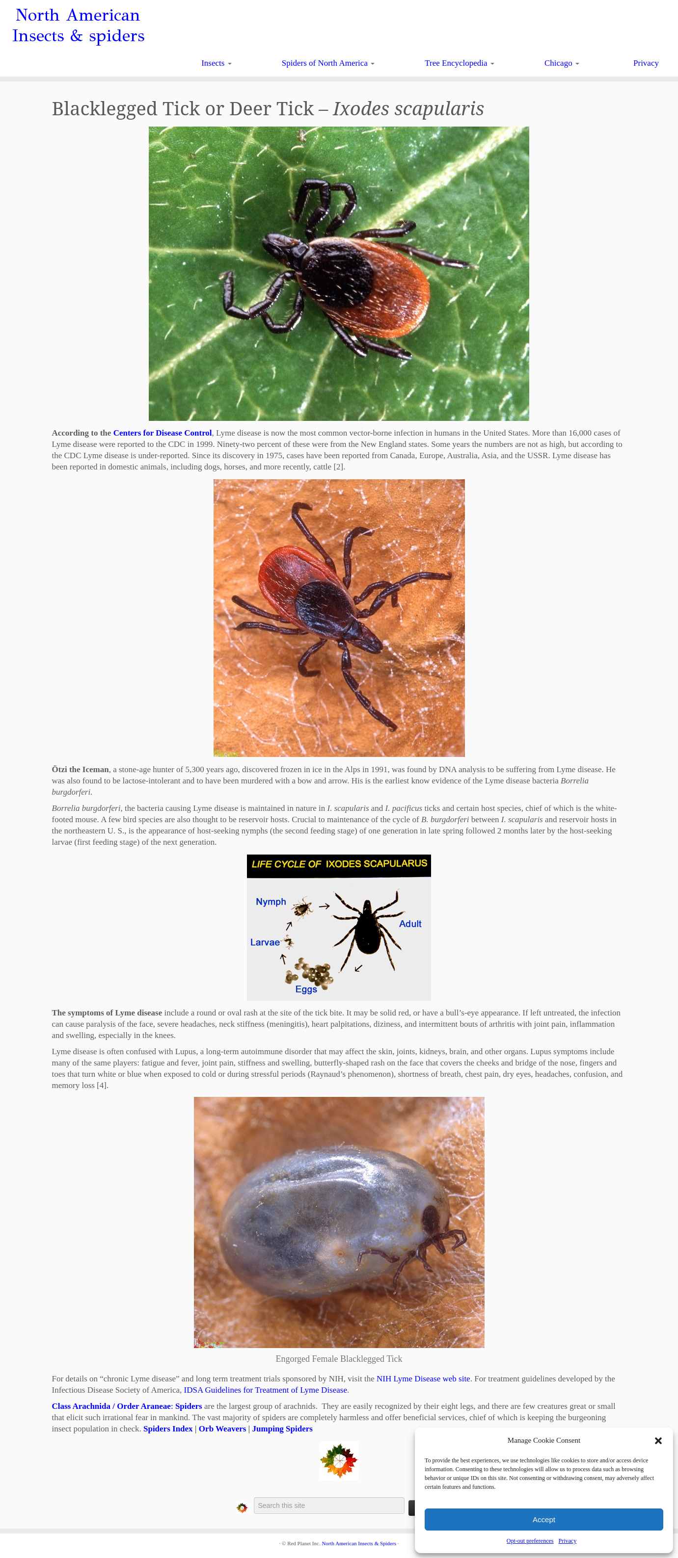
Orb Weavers (222, 1428)
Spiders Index (168, 1428)
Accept (544, 1519)
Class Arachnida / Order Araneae (111, 1406)
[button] (658, 1441)
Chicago (561, 63)
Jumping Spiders (282, 1428)
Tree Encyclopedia (459, 63)
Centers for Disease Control (162, 433)
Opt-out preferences (530, 1540)
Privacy (567, 1540)
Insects (216, 63)
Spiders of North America (328, 63)
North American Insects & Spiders (359, 1543)
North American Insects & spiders (78, 25)
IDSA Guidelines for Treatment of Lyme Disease (265, 1390)
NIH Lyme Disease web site (423, 1378)
